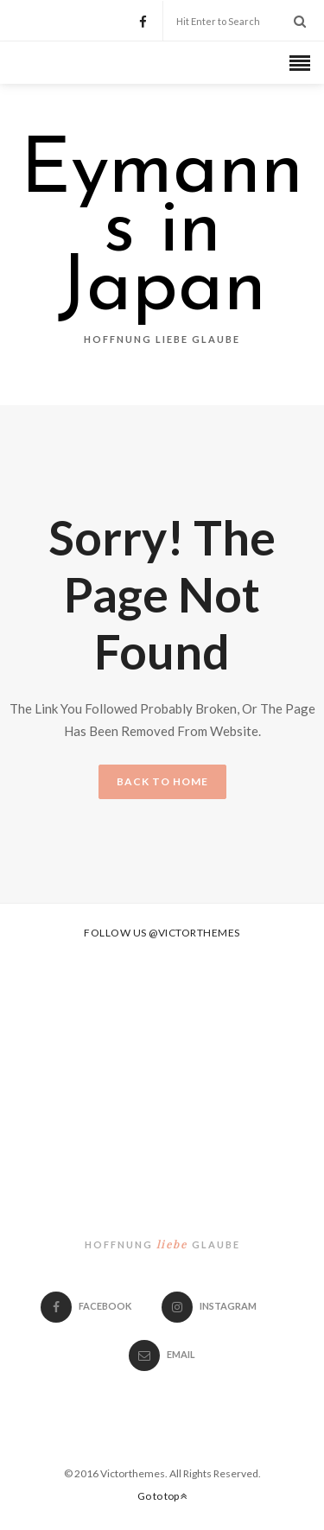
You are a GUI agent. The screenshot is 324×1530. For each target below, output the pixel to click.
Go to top (162, 1495)
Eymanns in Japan (162, 231)
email (162, 1354)
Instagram (209, 1305)
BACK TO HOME (162, 781)
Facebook (86, 1305)
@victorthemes (194, 932)
